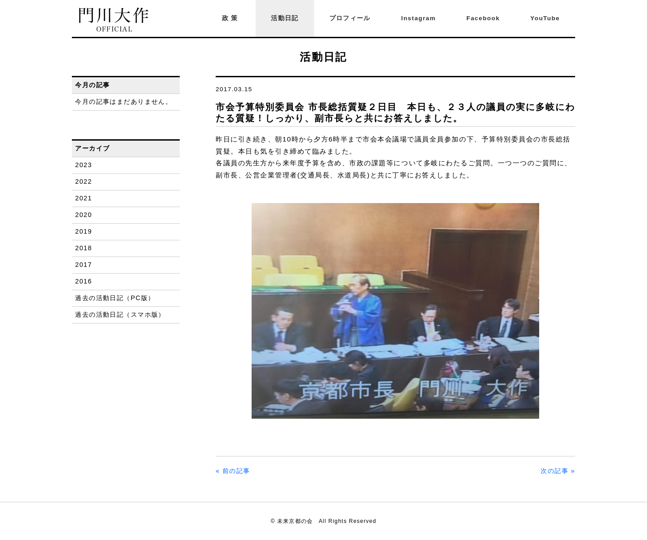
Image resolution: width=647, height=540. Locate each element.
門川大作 (114, 20)
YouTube (545, 18)
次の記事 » (558, 470)
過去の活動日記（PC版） (115, 297)
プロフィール (350, 18)
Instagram (418, 18)
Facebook (483, 18)
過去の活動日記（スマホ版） (120, 314)
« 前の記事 (233, 470)
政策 (231, 18)
